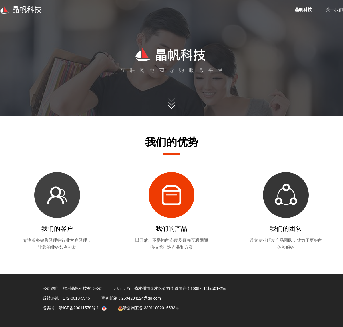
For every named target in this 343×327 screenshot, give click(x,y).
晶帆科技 (303, 9)
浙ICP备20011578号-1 (79, 308)
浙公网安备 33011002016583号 (148, 308)
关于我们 (334, 9)
